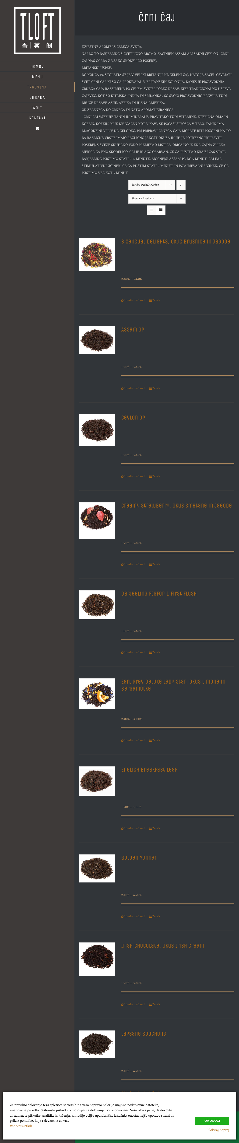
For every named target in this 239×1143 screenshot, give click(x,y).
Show (143, 198)
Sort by (145, 185)
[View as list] (160, 210)
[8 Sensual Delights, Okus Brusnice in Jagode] (97, 265)
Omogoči (212, 1120)
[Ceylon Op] (97, 441)
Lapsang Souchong (143, 1033)
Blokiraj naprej (218, 1130)
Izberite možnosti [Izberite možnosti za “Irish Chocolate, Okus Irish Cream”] (134, 1005)
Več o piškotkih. (21, 1126)
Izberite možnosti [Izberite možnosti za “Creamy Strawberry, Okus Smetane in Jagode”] (134, 565)
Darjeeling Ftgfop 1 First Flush (159, 593)
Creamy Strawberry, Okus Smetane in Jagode (176, 505)
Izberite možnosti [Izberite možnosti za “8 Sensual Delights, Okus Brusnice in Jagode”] (134, 301)
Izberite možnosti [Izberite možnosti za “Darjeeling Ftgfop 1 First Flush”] (134, 653)
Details (156, 301)
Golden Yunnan (139, 857)
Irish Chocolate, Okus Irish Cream (162, 945)
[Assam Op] (97, 353)
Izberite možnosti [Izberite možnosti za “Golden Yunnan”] (134, 917)
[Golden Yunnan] (97, 881)
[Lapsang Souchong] (97, 1057)
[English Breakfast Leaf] (97, 793)
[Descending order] (181, 185)
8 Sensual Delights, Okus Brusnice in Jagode (175, 241)
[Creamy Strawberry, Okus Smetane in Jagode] (97, 529)
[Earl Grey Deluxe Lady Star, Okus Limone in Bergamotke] (97, 705)
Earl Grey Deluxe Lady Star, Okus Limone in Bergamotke (173, 685)
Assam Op (132, 329)
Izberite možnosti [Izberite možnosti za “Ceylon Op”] (134, 477)
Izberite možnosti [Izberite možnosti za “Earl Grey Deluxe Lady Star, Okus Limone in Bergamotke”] (134, 741)
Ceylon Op (133, 417)
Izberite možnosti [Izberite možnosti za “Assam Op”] (134, 389)
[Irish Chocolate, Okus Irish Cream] (97, 969)
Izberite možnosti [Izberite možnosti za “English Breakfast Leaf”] (134, 829)
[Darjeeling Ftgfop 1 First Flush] (97, 617)
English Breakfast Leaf (149, 769)
